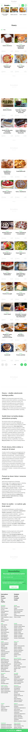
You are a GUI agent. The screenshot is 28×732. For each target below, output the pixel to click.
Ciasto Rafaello (4, 648)
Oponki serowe (4, 677)
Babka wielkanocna (5, 665)
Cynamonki (7, 355)
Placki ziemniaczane (18, 611)
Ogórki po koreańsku (18, 700)
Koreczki (2, 682)
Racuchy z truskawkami (20, 335)
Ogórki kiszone (17, 689)
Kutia (15, 669)
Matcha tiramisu (7, 110)
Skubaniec (3, 656)
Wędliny (3, 601)
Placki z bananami (5, 620)
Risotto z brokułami (18, 648)
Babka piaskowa (4, 668)
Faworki (2, 676)
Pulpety (15, 608)
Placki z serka (4, 615)
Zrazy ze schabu (17, 617)
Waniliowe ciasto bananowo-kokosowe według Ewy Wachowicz (7, 336)
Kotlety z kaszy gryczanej (19, 645)
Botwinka (16, 674)
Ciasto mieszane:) (7, 45)
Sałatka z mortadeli (18, 635)
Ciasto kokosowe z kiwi (21, 253)
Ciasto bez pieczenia (5, 651)
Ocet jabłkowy (17, 688)
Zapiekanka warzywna (5, 728)
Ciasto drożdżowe (4, 644)
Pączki (2, 674)
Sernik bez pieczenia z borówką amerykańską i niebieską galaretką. (7, 132)
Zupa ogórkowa (4, 636)
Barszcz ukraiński (4, 629)
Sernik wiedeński (17, 683)
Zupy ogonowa (4, 624)
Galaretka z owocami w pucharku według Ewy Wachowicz (20, 315)
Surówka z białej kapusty (19, 638)
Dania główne (4, 594)
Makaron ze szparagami (19, 679)
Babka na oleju (4, 647)
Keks (15, 671)
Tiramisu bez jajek (7, 293)
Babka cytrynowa (4, 666)
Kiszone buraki (17, 694)
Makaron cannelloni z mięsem (20, 721)
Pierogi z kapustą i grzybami (20, 666)
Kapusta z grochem (18, 664)
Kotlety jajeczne (17, 724)
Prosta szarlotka (20, 355)
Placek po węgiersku (5, 706)
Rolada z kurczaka (18, 727)
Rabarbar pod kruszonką (7, 66)
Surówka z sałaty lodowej (19, 626)
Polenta (15, 656)
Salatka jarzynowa (18, 630)
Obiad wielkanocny (5, 661)
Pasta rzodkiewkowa (18, 680)
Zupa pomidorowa (5, 638)
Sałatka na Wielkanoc (18, 633)
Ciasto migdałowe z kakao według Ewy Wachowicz (21, 132)
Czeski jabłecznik (20, 171)
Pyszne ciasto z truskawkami (7, 274)
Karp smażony (17, 665)
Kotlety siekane (17, 612)
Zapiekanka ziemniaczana (6, 727)
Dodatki (16, 596)
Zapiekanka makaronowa (19, 615)
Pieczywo (3, 598)
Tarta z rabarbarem (21, 191)
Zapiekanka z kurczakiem (6, 726)
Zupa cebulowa (4, 639)
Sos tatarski (3, 669)
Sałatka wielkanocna (5, 671)
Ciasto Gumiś (7, 314)
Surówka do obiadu (18, 624)
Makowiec (3, 650)
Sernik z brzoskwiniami (19, 682)
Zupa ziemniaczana (5, 632)
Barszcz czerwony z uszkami (20, 659)
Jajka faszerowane (5, 659)
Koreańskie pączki (4, 683)
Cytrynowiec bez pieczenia (20, 294)
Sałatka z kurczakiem (18, 629)
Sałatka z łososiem (18, 627)
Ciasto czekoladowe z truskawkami (21, 233)
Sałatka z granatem (18, 636)
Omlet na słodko (4, 608)
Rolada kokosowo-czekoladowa (7, 233)
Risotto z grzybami (18, 647)
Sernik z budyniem (5, 643)
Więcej (24, 583)
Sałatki (16, 600)
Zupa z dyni (3, 626)
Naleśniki (3, 612)
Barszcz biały (4, 630)
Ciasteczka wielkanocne (6, 664)
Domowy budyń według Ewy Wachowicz (21, 47)
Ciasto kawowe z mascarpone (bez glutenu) (20, 275)
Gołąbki (15, 643)
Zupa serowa (3, 633)
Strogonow (3, 707)
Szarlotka (3, 645)
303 (15, 364)
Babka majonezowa (5, 689)
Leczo (2, 704)
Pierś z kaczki (17, 606)
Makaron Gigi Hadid (18, 716)
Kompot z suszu (17, 668)
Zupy (2, 600)
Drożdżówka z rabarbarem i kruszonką (7, 173)
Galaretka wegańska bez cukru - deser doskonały (20, 111)
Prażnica (3, 621)
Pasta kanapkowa (5, 611)
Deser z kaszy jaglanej (20, 66)
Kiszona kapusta (17, 686)
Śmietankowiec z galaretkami (7, 253)
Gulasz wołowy (4, 709)
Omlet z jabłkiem (4, 614)
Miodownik (3, 654)
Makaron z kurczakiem (18, 609)
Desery (7, 44)
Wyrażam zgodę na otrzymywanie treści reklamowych (13, 580)
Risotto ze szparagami (18, 650)
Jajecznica (3, 606)
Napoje (2, 596)
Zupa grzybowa (17, 662)
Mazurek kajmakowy (5, 688)
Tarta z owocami (4, 686)
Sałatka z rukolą (17, 632)
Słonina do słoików (18, 701)
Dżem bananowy (17, 698)
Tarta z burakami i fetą (19, 726)
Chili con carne (4, 710)
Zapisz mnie (14, 587)
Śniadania (16, 594)
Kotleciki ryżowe (17, 654)
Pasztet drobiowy (4, 662)
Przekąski (16, 598)
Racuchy (2, 609)
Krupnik (15, 644)
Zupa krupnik (3, 627)
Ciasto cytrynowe (4, 653)
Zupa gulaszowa (4, 635)
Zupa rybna (16, 661)
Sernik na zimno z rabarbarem (7, 192)
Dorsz (15, 614)
